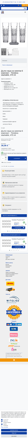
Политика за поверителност (12, 273)
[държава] (18, 5)
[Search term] (12, 8)
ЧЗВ (7, 258)
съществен (6, 419)
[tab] (14, 60)
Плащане (8, 256)
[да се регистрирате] (4, 5)
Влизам (7, 264)
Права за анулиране (10, 272)
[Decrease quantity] (6, 159)
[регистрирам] (2, 5)
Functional (6, 425)
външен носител (7, 422)
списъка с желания (6, 162)
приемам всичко (14, 430)
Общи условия (9, 276)
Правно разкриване (10, 274)
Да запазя (14, 436)
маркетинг (6, 420)
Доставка (12, 166)
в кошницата (20, 158)
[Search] (25, 8)
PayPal (5, 424)
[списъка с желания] (21, 5)
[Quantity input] (3, 158)
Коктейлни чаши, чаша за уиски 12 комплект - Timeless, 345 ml (18, 220)
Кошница (8, 267)
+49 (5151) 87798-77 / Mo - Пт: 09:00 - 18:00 (14, 2)
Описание (4, 60)
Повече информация (7, 65)
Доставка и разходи (10, 259)
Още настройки (4, 427)
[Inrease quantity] (6, 157)
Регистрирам (8, 265)
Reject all (14, 433)
